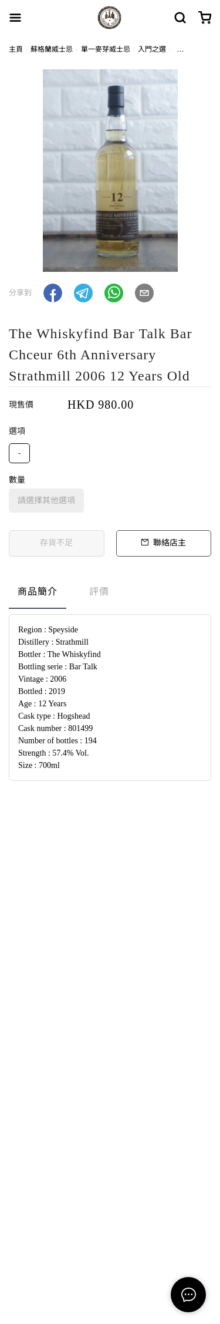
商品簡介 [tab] (37, 592)
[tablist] (110, 594)
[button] (52, 293)
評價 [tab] (99, 592)
